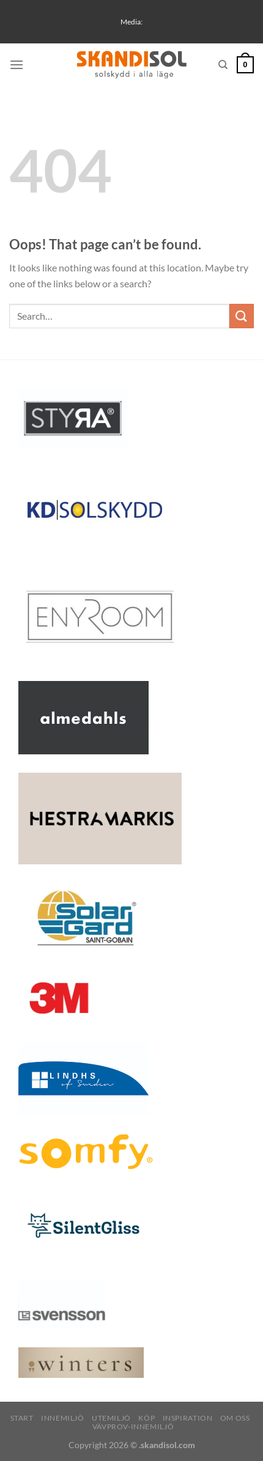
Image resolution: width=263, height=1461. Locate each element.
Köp (146, 1417)
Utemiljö (111, 1417)
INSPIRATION (188, 1417)
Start (22, 1417)
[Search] (223, 64)
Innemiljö (62, 1417)
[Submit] (241, 316)
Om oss (235, 1417)
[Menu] (16, 64)
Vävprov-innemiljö (133, 1426)
